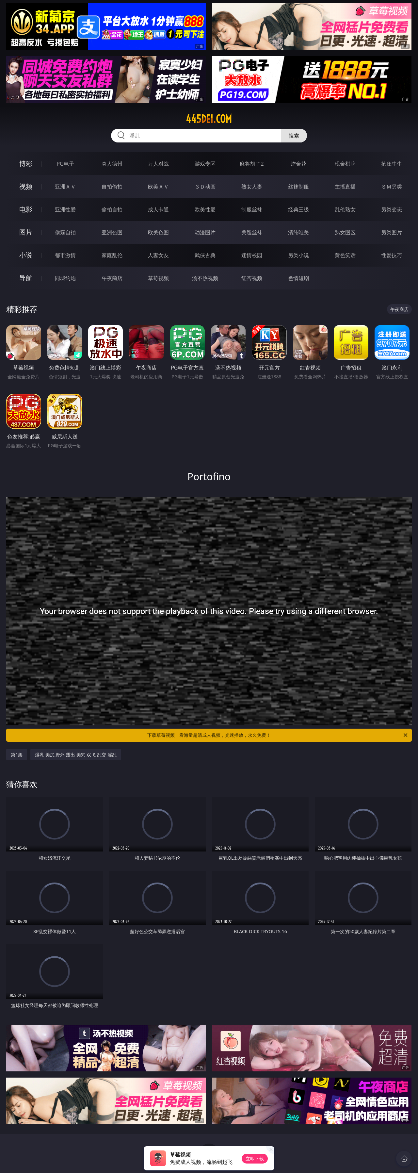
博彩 (25, 163)
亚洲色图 (112, 232)
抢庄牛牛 (391, 163)
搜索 (294, 135)
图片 (25, 232)
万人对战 (158, 163)
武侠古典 (205, 255)
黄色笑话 (345, 255)
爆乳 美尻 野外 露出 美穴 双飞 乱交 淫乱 (75, 755)
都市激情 (65, 255)
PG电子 (65, 163)
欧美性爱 (205, 209)
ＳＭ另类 (391, 186)
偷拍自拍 (112, 209)
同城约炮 (65, 278)
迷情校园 (251, 255)
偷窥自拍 (65, 232)
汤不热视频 (205, 278)
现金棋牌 (345, 163)
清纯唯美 (298, 232)
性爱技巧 (391, 255)
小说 (25, 255)
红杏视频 (251, 278)
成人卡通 (158, 209)
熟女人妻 (251, 186)
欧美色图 (158, 232)
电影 (25, 209)
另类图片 (391, 232)
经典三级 (298, 209)
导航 (25, 277)
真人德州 (112, 163)
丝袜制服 (298, 186)
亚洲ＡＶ (65, 186)
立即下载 (255, 1158)
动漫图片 (205, 232)
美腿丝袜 (251, 232)
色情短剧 (298, 278)
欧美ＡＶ (158, 186)
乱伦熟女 (345, 209)
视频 (25, 186)
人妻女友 (158, 255)
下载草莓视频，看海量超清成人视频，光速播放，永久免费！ (278, 735)
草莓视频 (158, 278)
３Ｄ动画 (205, 186)
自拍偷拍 (112, 186)
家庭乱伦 (112, 255)
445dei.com (209, 118)
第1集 (17, 755)
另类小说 (298, 255)
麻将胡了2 (252, 163)
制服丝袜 (251, 209)
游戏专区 (205, 163)
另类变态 (391, 209)
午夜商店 (112, 278)
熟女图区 (345, 232)
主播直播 (345, 186)
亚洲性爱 (65, 209)
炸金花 (298, 163)
